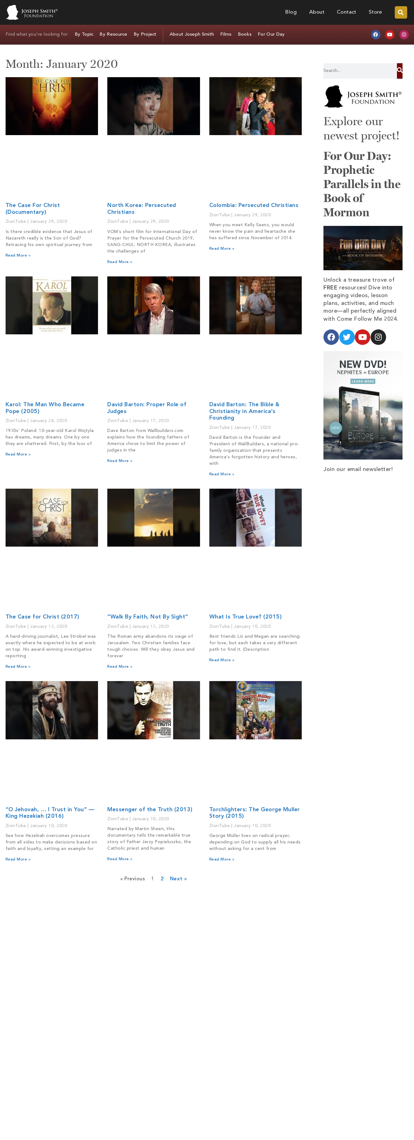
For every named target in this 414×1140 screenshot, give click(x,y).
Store (375, 12)
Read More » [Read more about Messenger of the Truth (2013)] (119, 859)
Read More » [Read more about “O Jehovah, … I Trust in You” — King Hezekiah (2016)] (18, 859)
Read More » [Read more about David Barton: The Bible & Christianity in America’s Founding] (221, 474)
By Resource (113, 34)
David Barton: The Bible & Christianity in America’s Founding (244, 411)
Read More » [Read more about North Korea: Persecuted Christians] (119, 262)
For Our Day (271, 34)
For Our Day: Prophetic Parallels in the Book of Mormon (361, 184)
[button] (401, 12)
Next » (178, 879)
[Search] (399, 71)
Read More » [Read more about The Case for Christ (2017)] (18, 667)
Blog (291, 12)
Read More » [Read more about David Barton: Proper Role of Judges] (119, 461)
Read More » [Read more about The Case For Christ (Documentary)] (18, 255)
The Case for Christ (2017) (42, 617)
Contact (346, 12)
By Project (145, 34)
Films (226, 34)
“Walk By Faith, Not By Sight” (147, 617)
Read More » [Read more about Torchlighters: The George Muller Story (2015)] (221, 859)
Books (245, 34)
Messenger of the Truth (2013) (150, 809)
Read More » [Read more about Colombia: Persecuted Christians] (221, 249)
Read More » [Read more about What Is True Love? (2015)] (221, 660)
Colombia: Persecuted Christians (254, 205)
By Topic (84, 34)
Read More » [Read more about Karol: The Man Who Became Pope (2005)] (18, 454)
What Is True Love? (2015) (245, 617)
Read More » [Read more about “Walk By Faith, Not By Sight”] (119, 667)
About (316, 12)
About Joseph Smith (192, 34)
